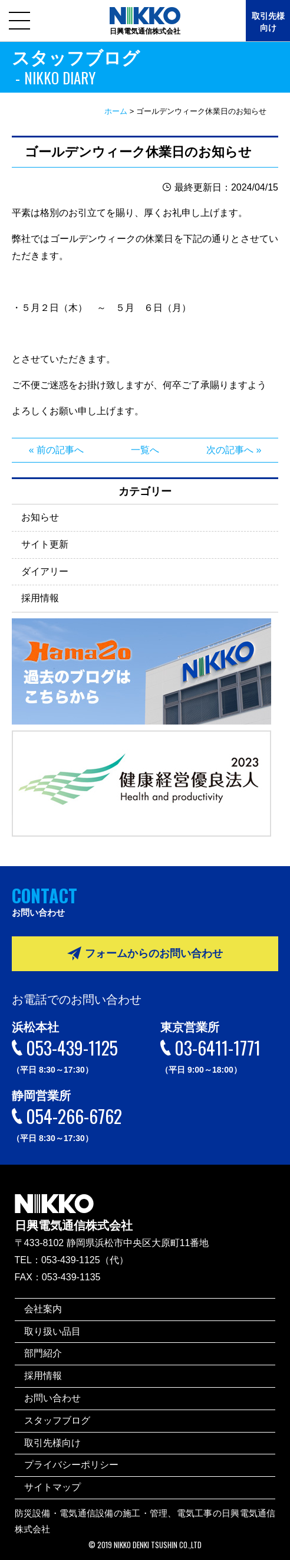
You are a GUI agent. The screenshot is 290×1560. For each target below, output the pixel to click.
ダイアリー (44, 571)
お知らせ (40, 517)
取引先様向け (268, 21)
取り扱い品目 (52, 1331)
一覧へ (145, 450)
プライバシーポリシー (71, 1465)
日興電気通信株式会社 (74, 1204)
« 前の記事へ (56, 450)
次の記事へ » (233, 450)
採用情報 (40, 598)
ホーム (115, 111)
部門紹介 (43, 1353)
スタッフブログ (57, 1420)
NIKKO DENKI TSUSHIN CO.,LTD (158, 1545)
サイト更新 (44, 544)
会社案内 (43, 1309)
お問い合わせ (52, 1398)
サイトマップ (52, 1487)
